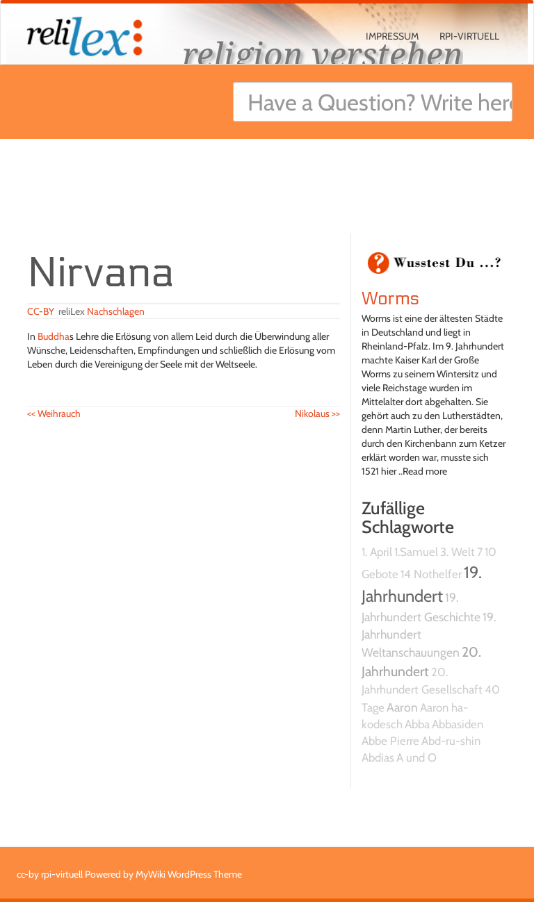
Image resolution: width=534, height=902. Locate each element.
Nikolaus (317, 413)
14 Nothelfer (431, 574)
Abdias (378, 757)
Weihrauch (54, 413)
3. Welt (457, 552)
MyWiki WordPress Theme (189, 874)
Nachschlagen (116, 311)
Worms (390, 298)
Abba (417, 724)
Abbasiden (457, 724)
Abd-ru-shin (450, 741)
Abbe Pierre (390, 741)
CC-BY (40, 311)
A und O (416, 757)
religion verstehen (322, 53)
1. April (377, 552)
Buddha (54, 336)
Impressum (392, 36)
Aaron (402, 707)
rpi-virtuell (469, 36)
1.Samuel (416, 552)
